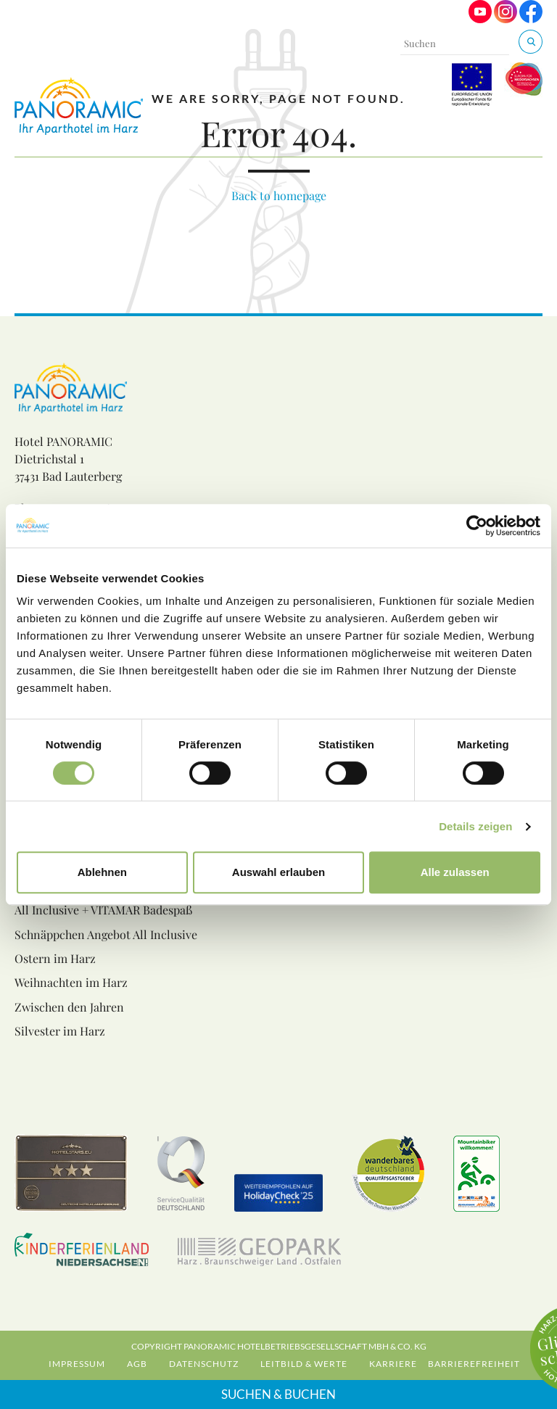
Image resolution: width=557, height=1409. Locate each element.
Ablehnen (102, 872)
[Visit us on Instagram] (505, 19)
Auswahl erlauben (278, 872)
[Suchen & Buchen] (530, 42)
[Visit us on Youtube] (480, 19)
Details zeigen (475, 826)
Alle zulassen (455, 872)
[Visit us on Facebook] (530, 19)
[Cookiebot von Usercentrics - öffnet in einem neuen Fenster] (476, 526)
